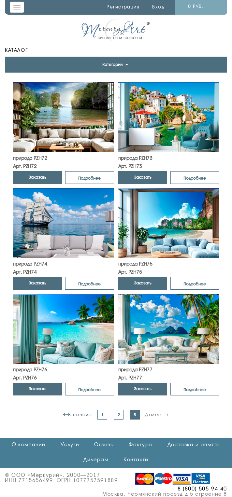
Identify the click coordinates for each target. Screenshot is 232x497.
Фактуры (140, 445)
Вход (158, 7)
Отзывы (104, 445)
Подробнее (89, 178)
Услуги (70, 445)
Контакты (136, 459)
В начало (80, 415)
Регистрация (123, 7)
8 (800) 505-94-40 (202, 489)
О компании (29, 445)
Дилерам (96, 459)
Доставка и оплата (193, 445)
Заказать (37, 177)
